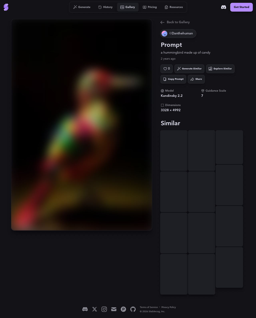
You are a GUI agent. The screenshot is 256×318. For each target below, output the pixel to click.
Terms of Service (149, 307)
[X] (94, 309)
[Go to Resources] (174, 7)
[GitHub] (133, 309)
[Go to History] (105, 7)
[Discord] (223, 7)
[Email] (114, 309)
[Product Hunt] (123, 309)
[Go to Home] (6, 7)
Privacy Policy (168, 307)
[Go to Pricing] (150, 7)
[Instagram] (104, 309)
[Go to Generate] (81, 7)
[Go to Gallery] (128, 7)
